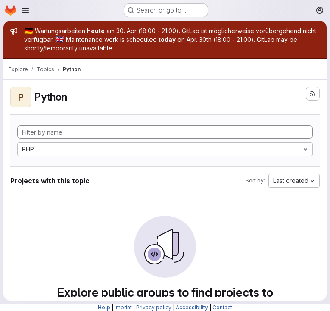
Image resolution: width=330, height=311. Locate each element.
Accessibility (192, 307)
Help (104, 307)
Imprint (123, 307)
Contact (222, 307)
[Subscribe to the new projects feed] (313, 94)
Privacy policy (153, 307)
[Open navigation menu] (25, 10)
